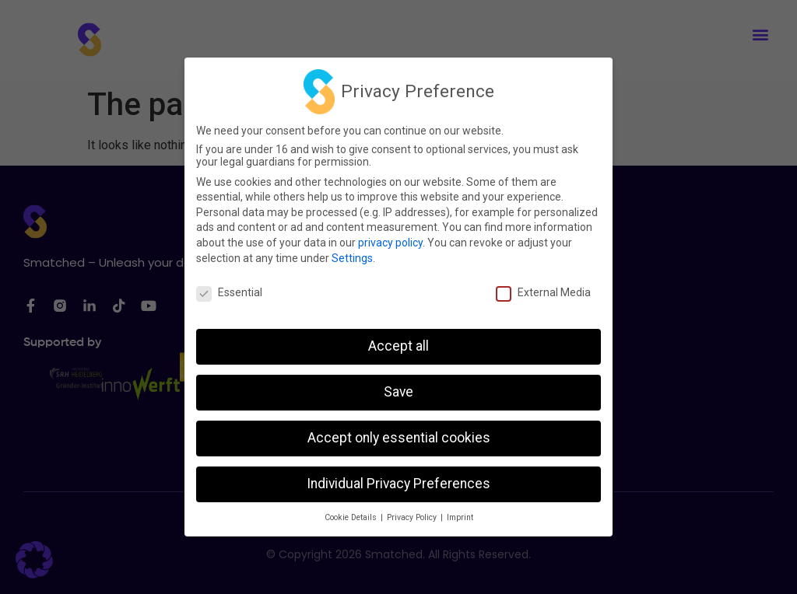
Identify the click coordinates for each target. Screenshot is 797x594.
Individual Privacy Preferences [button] (398, 483)
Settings (352, 258)
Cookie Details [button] (352, 517)
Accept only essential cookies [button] (398, 438)
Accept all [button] (398, 346)
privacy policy (390, 242)
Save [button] (398, 392)
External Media (543, 292)
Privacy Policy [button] (413, 517)
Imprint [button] (460, 517)
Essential (229, 292)
